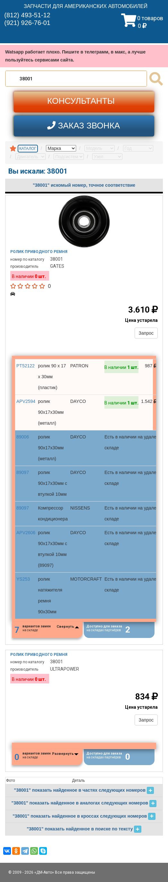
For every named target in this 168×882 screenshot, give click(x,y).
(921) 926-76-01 (27, 22)
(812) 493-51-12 (27, 15)
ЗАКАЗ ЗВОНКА (83, 125)
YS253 (23, 579)
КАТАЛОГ (27, 148)
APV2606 (25, 532)
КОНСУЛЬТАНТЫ (81, 101)
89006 (22, 436)
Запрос (146, 333)
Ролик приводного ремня (38, 251)
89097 (22, 472)
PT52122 (25, 365)
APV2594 (25, 401)
